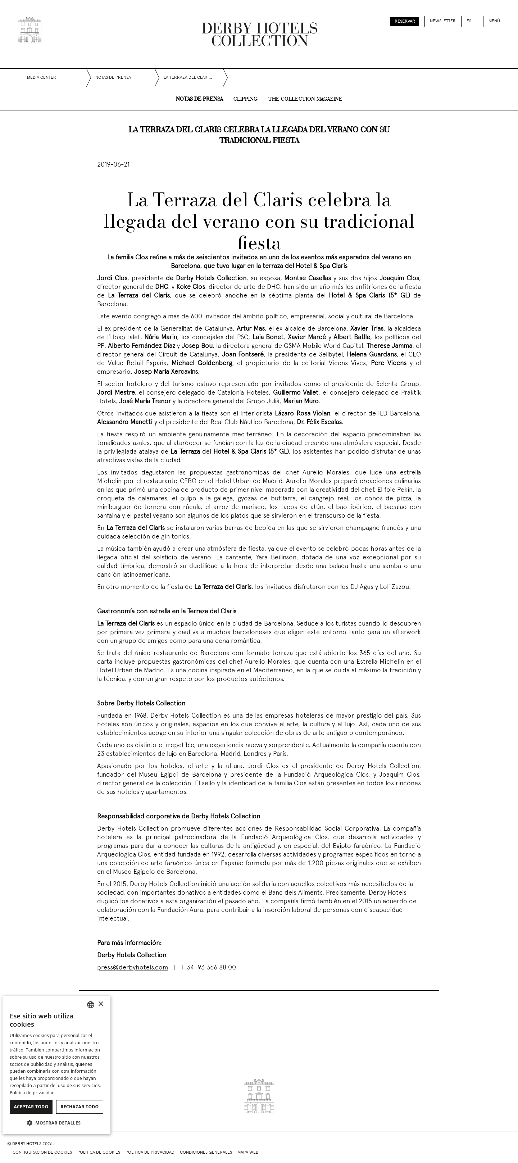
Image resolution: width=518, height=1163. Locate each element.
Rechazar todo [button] (79, 1107)
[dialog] (56, 1065)
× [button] (100, 1004)
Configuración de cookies (42, 1152)
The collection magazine (305, 99)
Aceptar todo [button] (31, 1107)
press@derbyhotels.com (132, 968)
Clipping (245, 99)
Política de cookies (98, 1152)
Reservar (405, 21)
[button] (56, 1122)
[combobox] (90, 1004)
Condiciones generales (206, 1152)
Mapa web (247, 1152)
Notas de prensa (199, 99)
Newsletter (443, 21)
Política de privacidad (150, 1152)
